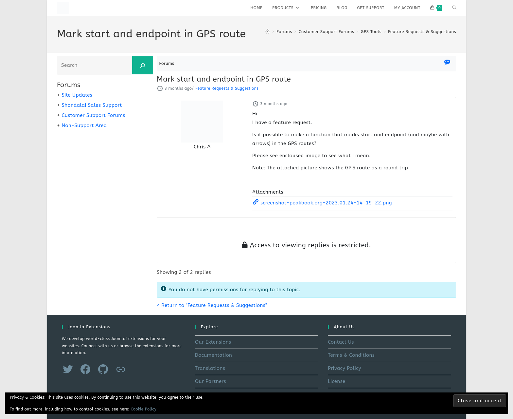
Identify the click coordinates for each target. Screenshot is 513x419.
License (336, 381)
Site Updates (77, 95)
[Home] (267, 31)
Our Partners (210, 381)
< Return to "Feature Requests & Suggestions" (212, 305)
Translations (210, 368)
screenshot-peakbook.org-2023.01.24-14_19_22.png (322, 203)
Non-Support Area (84, 125)
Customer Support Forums (93, 115)
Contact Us (341, 342)
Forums (166, 63)
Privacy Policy (344, 368)
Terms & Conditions (351, 355)
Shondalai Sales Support (92, 105)
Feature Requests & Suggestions (422, 31)
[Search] (142, 65)
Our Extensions (213, 342)
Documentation (213, 355)
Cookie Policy (144, 409)
